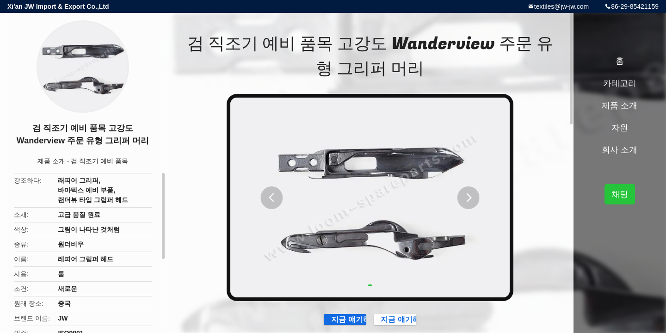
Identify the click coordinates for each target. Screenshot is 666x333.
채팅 (619, 194)
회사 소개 (619, 149)
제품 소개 (51, 161)
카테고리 (619, 83)
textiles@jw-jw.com (561, 6)
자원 (619, 127)
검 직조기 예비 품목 (99, 161)
